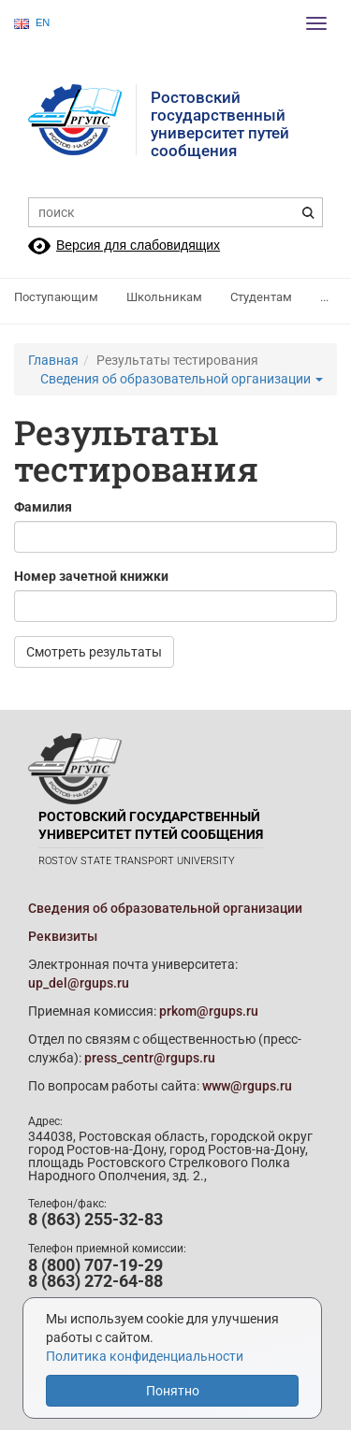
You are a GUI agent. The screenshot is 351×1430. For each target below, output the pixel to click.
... (324, 297)
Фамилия (43, 506)
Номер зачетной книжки (91, 576)
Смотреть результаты (94, 651)
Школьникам (164, 297)
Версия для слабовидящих (138, 245)
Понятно (172, 1390)
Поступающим (56, 297)
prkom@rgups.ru (208, 1011)
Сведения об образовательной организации (181, 378)
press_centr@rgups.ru (149, 1057)
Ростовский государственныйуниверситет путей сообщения (220, 124)
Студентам (261, 297)
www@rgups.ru (247, 1085)
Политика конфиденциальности (144, 1356)
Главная (53, 360)
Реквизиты (62, 936)
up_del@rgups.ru (78, 982)
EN (32, 23)
